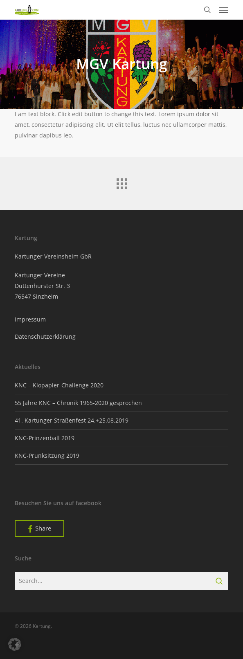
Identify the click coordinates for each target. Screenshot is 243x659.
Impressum (30, 319)
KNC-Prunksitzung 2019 (47, 455)
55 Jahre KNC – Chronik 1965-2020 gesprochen (78, 403)
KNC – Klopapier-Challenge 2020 (59, 385)
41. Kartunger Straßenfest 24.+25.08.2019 (71, 420)
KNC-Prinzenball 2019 (44, 438)
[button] (223, 10)
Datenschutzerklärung (45, 336)
